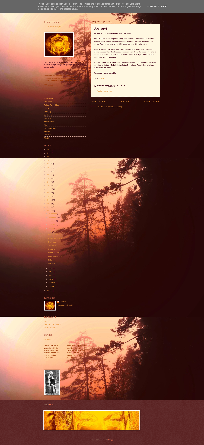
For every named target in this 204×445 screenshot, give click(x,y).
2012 (49, 200)
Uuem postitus (98, 101)
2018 (49, 178)
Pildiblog (47, 138)
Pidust (50, 260)
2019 (49, 175)
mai (50, 272)
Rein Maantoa (49, 122)
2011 (49, 204)
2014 (49, 193)
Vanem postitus (152, 101)
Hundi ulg (47, 112)
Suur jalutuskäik (50, 128)
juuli (50, 232)
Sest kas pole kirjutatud (52, 324)
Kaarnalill (47, 118)
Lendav (63, 302)
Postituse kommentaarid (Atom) (110, 107)
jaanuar (52, 286)
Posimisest (52, 242)
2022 (49, 164)
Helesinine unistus (55, 238)
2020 (49, 171)
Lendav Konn (49, 115)
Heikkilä (47, 131)
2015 (49, 189)
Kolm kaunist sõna (55, 256)
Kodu (46, 321)
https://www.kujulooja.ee (53, 26)
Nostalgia (51, 249)
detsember (53, 214)
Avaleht (125, 101)
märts (51, 279)
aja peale (47, 339)
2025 (49, 153)
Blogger (111, 440)
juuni (51, 268)
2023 (49, 160)
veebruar (52, 283)
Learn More (153, 6)
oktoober (52, 221)
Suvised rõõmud (54, 235)
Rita (45, 125)
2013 (49, 196)
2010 (49, 207)
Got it (164, 6)
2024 (49, 157)
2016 (49, 185)
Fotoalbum (48, 102)
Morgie (46, 108)
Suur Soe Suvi (53, 253)
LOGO (51, 405)
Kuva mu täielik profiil (65, 305)
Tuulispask (52, 246)
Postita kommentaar (104, 91)
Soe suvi (51, 264)
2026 (49, 150)
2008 (49, 291)
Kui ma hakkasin (50, 328)
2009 (49, 211)
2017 (49, 182)
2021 (49, 167)
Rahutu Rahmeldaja (51, 105)
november (53, 217)
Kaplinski (47, 135)
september (53, 224)
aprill (51, 275)
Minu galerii (48, 98)
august (51, 228)
